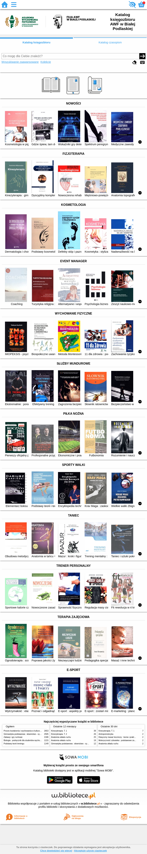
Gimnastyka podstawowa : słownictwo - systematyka (26, 734)
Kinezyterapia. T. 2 (59, 734)
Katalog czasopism (110, 42)
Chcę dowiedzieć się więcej (56, 850)
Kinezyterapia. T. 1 (59, 731)
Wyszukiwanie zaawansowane (20, 61)
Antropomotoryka (106, 734)
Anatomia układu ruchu (61, 737)
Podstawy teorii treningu (14, 744)
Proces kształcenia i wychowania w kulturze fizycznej (26, 731)
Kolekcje (46, 61)
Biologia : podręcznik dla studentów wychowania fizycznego (29, 740)
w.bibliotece (90, 803)
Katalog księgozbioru (37, 42)
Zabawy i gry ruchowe (13, 737)
